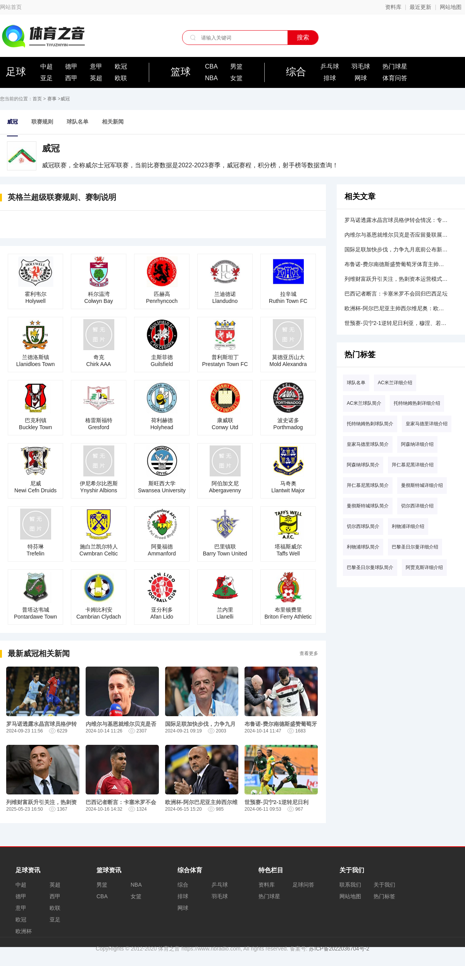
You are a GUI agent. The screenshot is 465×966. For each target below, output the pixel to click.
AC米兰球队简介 (364, 403)
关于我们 (384, 885)
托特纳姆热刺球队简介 (370, 423)
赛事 (52, 98)
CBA (211, 66)
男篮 (236, 66)
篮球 (180, 71)
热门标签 (384, 896)
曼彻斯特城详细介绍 (422, 485)
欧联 (121, 78)
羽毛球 (360, 66)
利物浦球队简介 (363, 547)
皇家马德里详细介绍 (427, 423)
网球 (361, 78)
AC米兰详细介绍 (395, 382)
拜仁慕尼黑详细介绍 (413, 465)
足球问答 (303, 885)
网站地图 (451, 7)
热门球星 (394, 66)
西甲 (71, 78)
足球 (16, 71)
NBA (211, 78)
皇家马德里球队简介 (368, 444)
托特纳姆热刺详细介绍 (417, 403)
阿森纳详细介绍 (417, 444)
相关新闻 (113, 122)
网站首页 (11, 7)
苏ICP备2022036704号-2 (339, 948)
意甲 (96, 66)
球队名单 (77, 122)
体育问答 (394, 78)
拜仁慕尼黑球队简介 (368, 485)
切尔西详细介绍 (417, 506)
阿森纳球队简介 (363, 465)
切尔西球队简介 (363, 526)
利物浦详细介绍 (408, 526)
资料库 (393, 7)
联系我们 (350, 885)
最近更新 (420, 7)
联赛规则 (42, 122)
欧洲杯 (24, 931)
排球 (330, 78)
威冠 (65, 98)
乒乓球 (329, 66)
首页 (37, 98)
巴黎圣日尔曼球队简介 (370, 567)
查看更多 (309, 653)
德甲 (71, 66)
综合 (296, 71)
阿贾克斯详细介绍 (424, 567)
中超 (46, 66)
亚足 (46, 78)
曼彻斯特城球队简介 (368, 506)
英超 (96, 78)
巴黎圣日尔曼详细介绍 (415, 547)
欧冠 (121, 66)
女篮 (236, 78)
